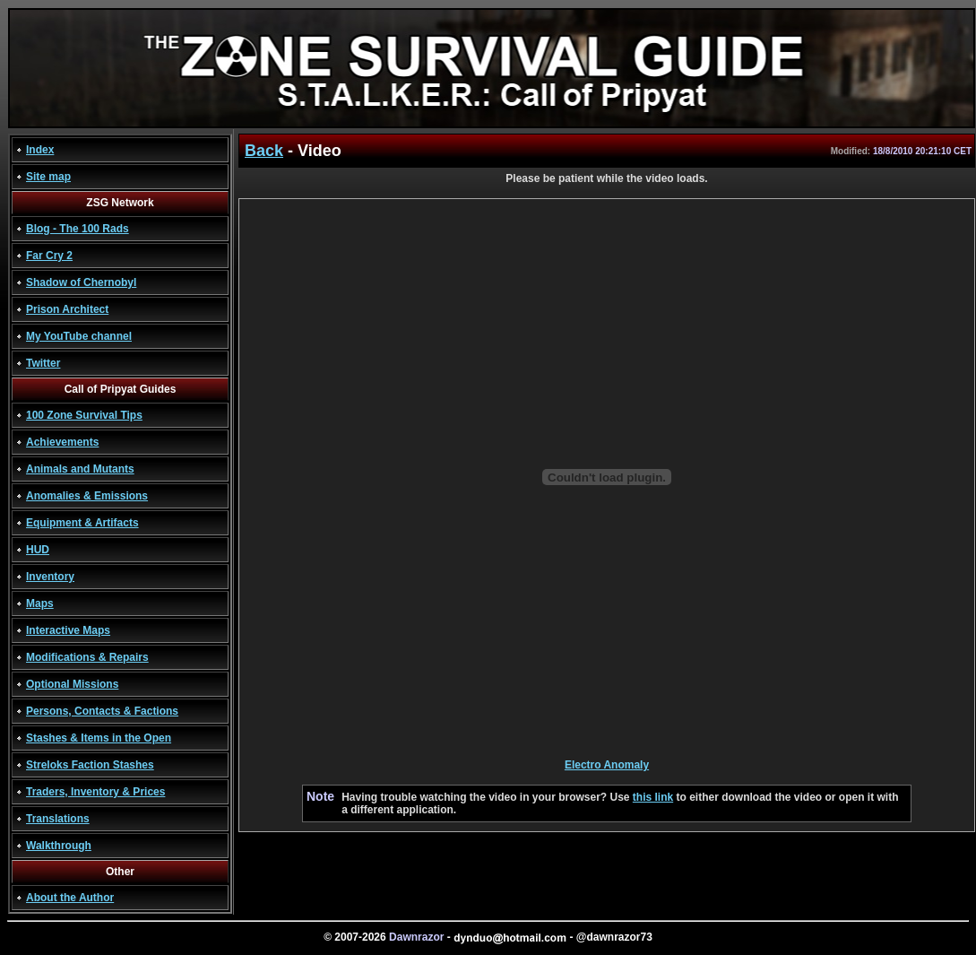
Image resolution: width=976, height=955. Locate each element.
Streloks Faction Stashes (90, 765)
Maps (40, 603)
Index (40, 149)
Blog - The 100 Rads (77, 228)
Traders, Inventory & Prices (95, 792)
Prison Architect (67, 309)
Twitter (43, 363)
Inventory (50, 576)
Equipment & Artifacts (82, 523)
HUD (37, 549)
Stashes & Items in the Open (98, 738)
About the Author (70, 897)
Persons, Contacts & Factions (102, 711)
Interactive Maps (68, 630)
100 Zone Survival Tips (84, 415)
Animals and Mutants (80, 469)
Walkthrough (58, 845)
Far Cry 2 (49, 255)
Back (264, 151)
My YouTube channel (79, 336)
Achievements (62, 442)
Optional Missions (72, 684)
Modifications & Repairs (87, 657)
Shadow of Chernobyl (81, 282)
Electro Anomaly (607, 765)
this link (653, 797)
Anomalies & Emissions (87, 496)
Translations (58, 818)
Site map (48, 176)
